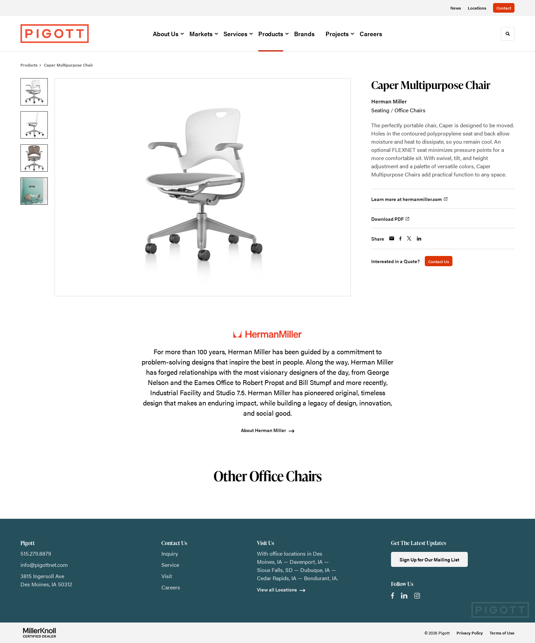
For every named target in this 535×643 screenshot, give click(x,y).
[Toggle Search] (508, 34)
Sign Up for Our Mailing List (429, 559)
